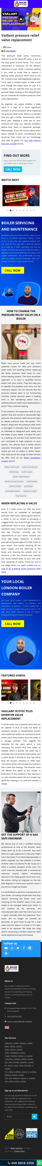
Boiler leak (14, 472)
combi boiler (32, 481)
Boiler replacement (21, 476)
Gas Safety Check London (15, 1081)
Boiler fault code (12, 467)
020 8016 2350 (21, 1163)
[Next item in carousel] (37, 198)
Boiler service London (14, 481)
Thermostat (21, 496)
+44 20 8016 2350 (14, 1016)
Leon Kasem (11, 51)
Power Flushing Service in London (19, 1056)
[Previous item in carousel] (5, 198)
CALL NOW (12, 169)
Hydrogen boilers (12, 491)
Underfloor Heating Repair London (19, 1059)
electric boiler (15, 486)
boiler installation (29, 467)
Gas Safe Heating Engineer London (19, 1062)
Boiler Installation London (15, 1052)
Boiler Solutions (17, 1148)
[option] (8, 210)
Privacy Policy (19, 1151)
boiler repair (27, 472)
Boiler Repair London (13, 1046)
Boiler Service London (14, 1049)
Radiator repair (30, 491)
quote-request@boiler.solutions (20, 1021)
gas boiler (28, 486)
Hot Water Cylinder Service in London (20, 1072)
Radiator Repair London (14, 1075)
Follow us (10, 943)
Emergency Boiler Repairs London (19, 1043)
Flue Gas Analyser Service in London (20, 1078)
